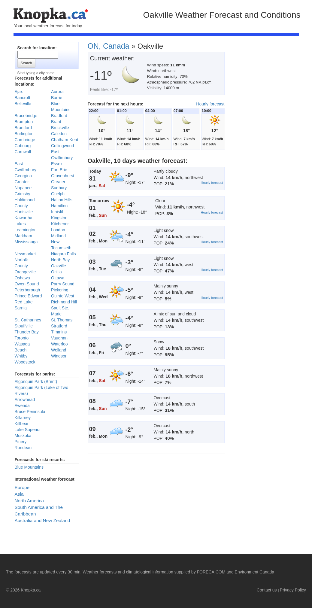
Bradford (59, 115)
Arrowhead (25, 399)
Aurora (57, 91)
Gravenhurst (62, 175)
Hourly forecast (210, 104)
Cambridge (25, 139)
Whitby (21, 356)
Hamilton (59, 205)
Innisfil (57, 211)
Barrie (56, 97)
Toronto (22, 338)
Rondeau (23, 447)
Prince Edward (28, 295)
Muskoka (23, 435)
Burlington (24, 133)
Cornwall (23, 151)
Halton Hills (61, 199)
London (58, 229)
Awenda (22, 405)
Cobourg (23, 145)
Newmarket (25, 253)
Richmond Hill (64, 301)
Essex (56, 163)
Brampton (24, 121)
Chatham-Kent (64, 139)
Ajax (19, 91)
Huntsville (24, 211)
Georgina (23, 175)
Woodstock (25, 362)
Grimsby (22, 193)
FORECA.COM (211, 572)
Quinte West (62, 295)
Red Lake (24, 301)
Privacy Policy (293, 590)
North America (29, 500)
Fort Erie (59, 169)
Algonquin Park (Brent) (36, 381)
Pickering (59, 289)
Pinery (21, 441)
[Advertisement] (272, 138)
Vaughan (59, 338)
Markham (23, 235)
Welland (58, 350)
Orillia (56, 271)
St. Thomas (61, 320)
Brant (56, 121)
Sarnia (21, 308)
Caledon (59, 133)
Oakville (58, 265)
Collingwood (62, 145)
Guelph (58, 193)
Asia (19, 494)
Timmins (59, 332)
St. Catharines (28, 320)
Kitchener (60, 223)
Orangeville (25, 271)
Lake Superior (28, 429)
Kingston (59, 217)
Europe (22, 487)
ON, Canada (108, 46)
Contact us (267, 590)
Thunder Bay (27, 332)
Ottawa (57, 277)
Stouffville (24, 326)
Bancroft (22, 97)
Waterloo (59, 344)
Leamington (26, 229)
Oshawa (22, 277)
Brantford (23, 127)
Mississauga (26, 241)
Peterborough (27, 289)
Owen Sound (27, 283)
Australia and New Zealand (42, 520)
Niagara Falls (63, 253)
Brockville (60, 127)
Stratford (59, 326)
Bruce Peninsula (30, 411)
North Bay (60, 259)
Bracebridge (26, 115)
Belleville (23, 103)
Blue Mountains (29, 467)
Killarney (23, 417)
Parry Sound (62, 283)
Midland (58, 235)
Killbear (22, 423)
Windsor (58, 356)
